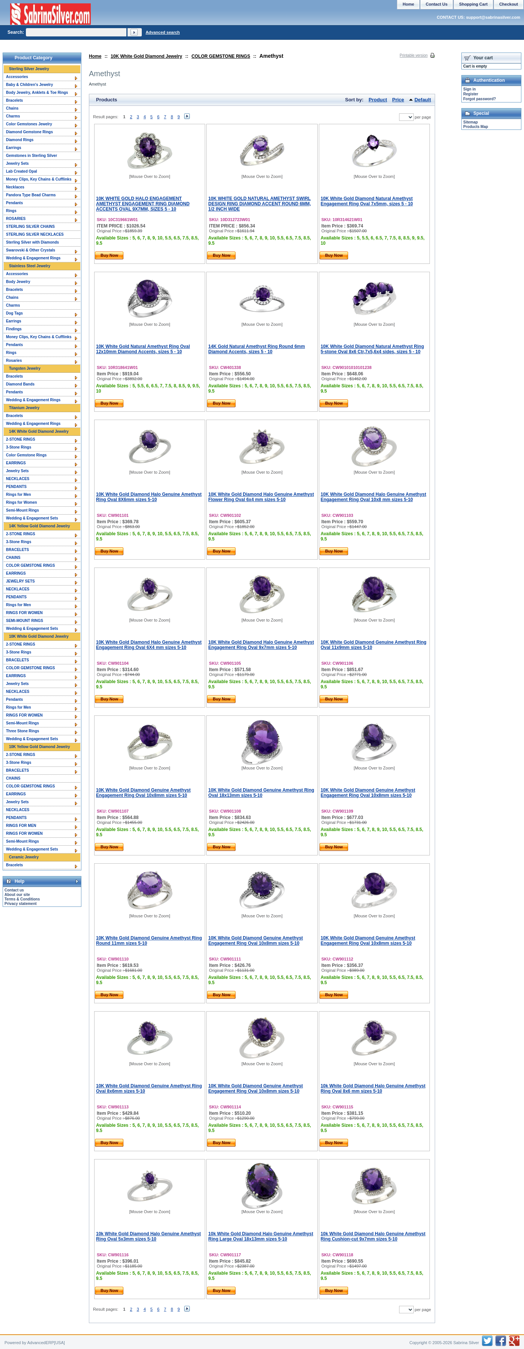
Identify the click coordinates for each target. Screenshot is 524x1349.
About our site (17, 895)
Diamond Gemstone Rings (29, 132)
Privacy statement (21, 904)
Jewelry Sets (17, 163)
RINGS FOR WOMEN (24, 613)
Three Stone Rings (22, 731)
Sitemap (470, 122)
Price (398, 99)
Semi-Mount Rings (22, 510)
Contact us (14, 890)
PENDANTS (16, 487)
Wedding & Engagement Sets (32, 518)
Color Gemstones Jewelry (29, 124)
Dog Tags (14, 313)
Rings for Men (18, 494)
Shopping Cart (473, 4)
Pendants (14, 203)
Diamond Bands (20, 384)
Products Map (475, 127)
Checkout (508, 4)
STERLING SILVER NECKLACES (35, 234)
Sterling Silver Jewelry (29, 69)
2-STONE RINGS (20, 439)
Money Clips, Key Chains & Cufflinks (38, 179)
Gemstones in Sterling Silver (31, 156)
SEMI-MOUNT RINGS (24, 621)
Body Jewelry (18, 282)
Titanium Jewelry (24, 408)
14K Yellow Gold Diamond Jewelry (39, 526)
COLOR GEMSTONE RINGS (220, 56)
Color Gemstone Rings (26, 455)
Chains (12, 108)
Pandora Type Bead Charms (31, 195)
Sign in (469, 89)
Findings (14, 329)
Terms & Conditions (22, 899)
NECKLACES (17, 479)
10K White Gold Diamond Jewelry (146, 56)
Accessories (17, 77)
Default (422, 99)
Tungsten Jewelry (25, 368)
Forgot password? (479, 99)
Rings (11, 211)
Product (378, 99)
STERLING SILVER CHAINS (30, 226)
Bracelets (14, 100)
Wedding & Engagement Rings (33, 258)
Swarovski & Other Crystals (30, 250)
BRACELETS (17, 550)
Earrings (13, 148)
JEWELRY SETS (20, 581)
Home (95, 56)
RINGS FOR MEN (21, 826)
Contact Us (436, 4)
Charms (13, 116)
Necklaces (15, 187)
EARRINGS (16, 463)
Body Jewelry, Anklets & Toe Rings (37, 92)
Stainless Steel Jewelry (29, 266)
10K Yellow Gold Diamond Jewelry (39, 747)
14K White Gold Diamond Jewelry (39, 431)
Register (470, 94)
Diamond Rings (19, 140)
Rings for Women (21, 502)
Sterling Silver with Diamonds (32, 242)
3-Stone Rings (18, 447)
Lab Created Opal (21, 171)
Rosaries (14, 360)
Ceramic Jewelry (24, 857)
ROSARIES (16, 219)
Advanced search (163, 32)
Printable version (414, 55)
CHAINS (13, 558)
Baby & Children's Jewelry (29, 85)
